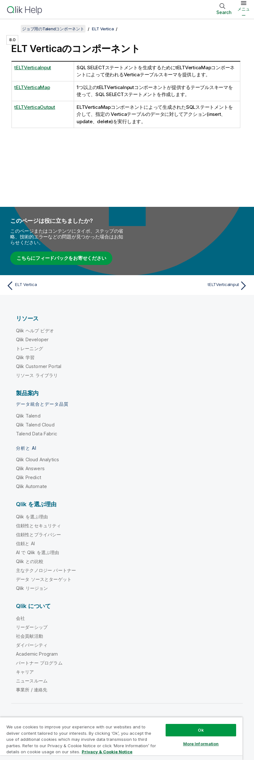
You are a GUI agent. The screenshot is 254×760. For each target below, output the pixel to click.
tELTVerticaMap (32, 87)
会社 (20, 618)
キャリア (25, 671)
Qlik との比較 (29, 561)
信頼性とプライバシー (38, 534)
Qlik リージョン (32, 588)
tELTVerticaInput (32, 67)
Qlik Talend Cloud (35, 424)
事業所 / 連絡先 (31, 689)
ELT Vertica (103, 28)
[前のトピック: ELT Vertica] (64, 286)
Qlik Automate (31, 486)
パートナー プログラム (39, 663)
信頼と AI (25, 543)
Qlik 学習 (25, 357)
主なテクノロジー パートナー (46, 570)
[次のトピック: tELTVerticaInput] (189, 286)
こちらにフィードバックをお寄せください (61, 258)
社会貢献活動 (29, 636)
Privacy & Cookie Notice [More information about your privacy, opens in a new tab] (107, 751)
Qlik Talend (28, 415)
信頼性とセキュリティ (38, 525)
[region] (121, 738)
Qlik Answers (30, 468)
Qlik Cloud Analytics (37, 459)
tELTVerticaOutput (34, 107)
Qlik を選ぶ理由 (32, 516)
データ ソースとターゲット (43, 579)
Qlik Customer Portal (38, 366)
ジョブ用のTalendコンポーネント (53, 28)
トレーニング (29, 348)
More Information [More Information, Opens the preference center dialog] (201, 743)
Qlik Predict (28, 477)
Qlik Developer (32, 339)
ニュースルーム (32, 680)
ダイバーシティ (32, 645)
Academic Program (37, 654)
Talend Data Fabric (36, 433)
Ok (201, 730)
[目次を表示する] (13, 29)
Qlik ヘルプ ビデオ (35, 330)
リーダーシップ (32, 627)
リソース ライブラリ (37, 375)
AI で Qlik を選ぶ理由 (37, 552)
